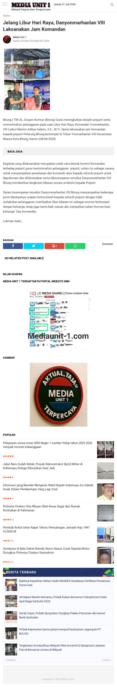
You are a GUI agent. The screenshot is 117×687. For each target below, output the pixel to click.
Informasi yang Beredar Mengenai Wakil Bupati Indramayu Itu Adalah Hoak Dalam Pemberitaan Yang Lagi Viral (48, 487)
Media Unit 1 (68, 679)
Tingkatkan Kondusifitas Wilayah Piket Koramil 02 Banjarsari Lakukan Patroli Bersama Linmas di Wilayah (62, 647)
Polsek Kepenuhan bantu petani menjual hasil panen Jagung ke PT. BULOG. (60, 631)
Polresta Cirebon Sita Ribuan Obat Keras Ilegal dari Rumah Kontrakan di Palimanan (41, 508)
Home (6, 15)
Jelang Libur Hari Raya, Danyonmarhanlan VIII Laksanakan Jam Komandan (54, 26)
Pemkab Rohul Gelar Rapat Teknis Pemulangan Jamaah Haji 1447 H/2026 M (46, 529)
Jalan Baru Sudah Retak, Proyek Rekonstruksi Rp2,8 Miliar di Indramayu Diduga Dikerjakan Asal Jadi (43, 466)
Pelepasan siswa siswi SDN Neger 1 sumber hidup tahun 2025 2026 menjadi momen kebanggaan (47, 445)
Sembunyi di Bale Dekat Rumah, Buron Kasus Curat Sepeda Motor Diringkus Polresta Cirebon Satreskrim (46, 550)
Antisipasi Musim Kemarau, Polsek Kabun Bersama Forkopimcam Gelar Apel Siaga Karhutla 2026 (63, 599)
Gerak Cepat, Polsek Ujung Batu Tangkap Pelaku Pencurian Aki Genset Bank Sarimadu (62, 615)
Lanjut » (107, 660)
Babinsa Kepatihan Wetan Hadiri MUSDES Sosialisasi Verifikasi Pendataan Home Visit (64, 583)
